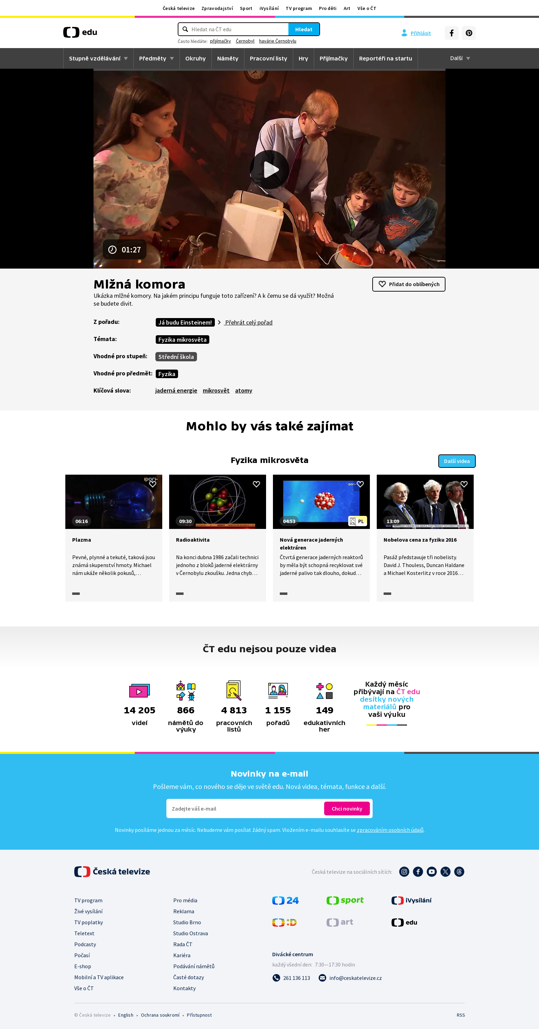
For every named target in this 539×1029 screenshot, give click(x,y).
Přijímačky (334, 58)
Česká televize (179, 8)
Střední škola (176, 357)
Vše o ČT (367, 8)
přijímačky (220, 41)
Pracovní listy (268, 58)
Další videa (457, 460)
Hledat (303, 29)
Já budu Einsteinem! (185, 322)
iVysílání (269, 8)
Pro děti (328, 8)
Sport (246, 8)
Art (347, 8)
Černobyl (245, 41)
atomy (243, 390)
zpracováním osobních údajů (390, 829)
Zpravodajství (217, 8)
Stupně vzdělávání (94, 58)
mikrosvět (216, 390)
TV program (299, 8)
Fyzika (166, 374)
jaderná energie (176, 390)
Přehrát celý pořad (248, 322)
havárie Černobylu (277, 41)
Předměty (152, 58)
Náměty (228, 58)
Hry (303, 58)
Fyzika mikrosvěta (182, 339)
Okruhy (195, 58)
